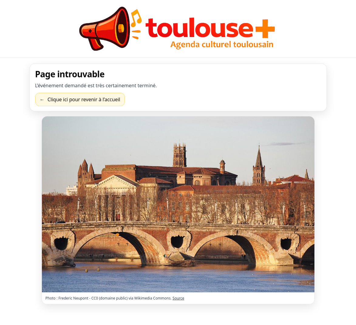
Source (179, 298)
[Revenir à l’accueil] (80, 99)
